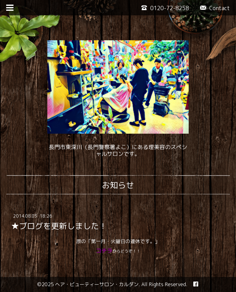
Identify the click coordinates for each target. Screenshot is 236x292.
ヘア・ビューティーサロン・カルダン (97, 284)
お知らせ (118, 185)
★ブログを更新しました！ (59, 225)
